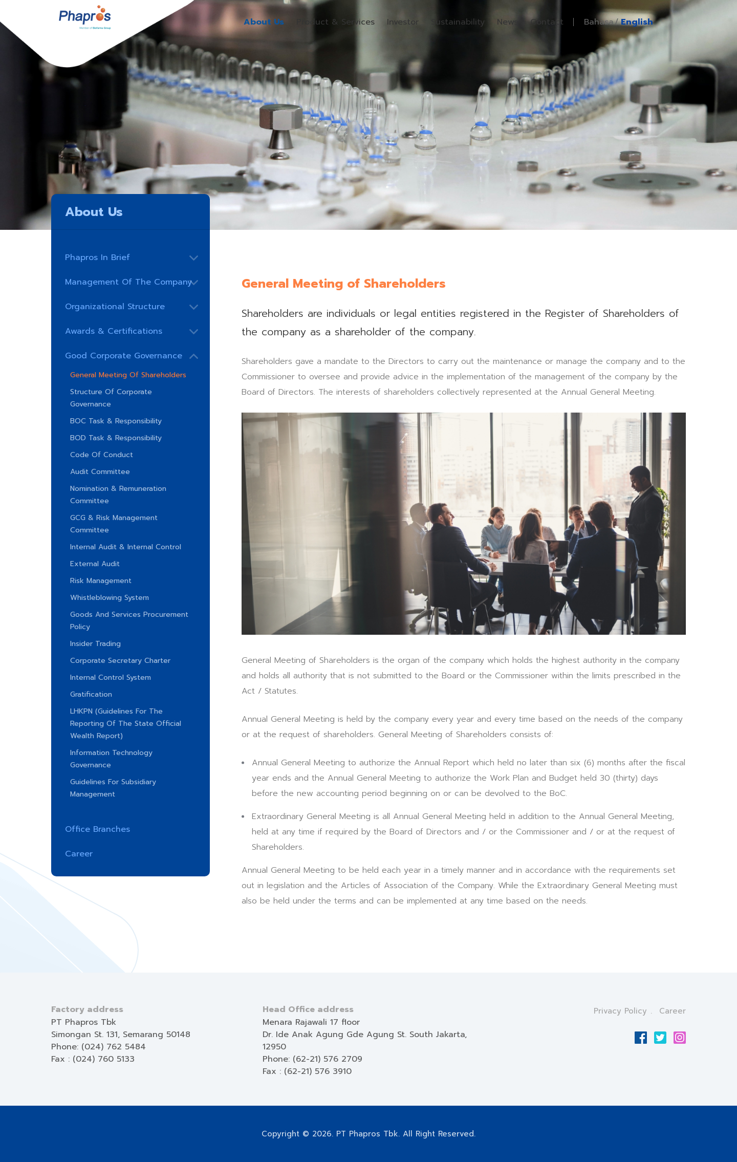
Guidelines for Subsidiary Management (113, 788)
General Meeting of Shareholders (128, 375)
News (507, 22)
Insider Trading (95, 643)
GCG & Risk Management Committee (114, 523)
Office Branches (97, 829)
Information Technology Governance (111, 758)
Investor (403, 22)
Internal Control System (110, 677)
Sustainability (458, 22)
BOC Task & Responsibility (116, 421)
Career (79, 854)
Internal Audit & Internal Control (125, 547)
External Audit (95, 563)
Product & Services (335, 22)
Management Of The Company (128, 282)
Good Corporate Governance (123, 356)
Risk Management (101, 580)
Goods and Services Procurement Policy (129, 620)
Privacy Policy (620, 1011)
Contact (546, 22)
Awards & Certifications (113, 331)
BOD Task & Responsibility (116, 438)
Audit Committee (100, 471)
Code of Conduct (101, 454)
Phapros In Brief (97, 257)
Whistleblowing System (109, 597)
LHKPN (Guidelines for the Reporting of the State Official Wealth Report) (125, 723)
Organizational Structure (115, 306)
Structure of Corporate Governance (111, 398)
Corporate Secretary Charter (120, 660)
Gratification (91, 694)
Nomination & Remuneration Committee (118, 494)
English (637, 22)
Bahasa (599, 22)
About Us (264, 22)
